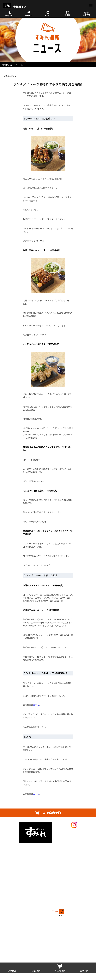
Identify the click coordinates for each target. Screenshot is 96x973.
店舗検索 (11, 877)
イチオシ (48, 13)
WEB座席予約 (52, 813)
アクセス (12, 970)
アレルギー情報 (15, 870)
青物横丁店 (14, 7)
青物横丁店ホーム (10, 64)
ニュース (22, 64)
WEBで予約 (60, 970)
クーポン (28, 14)
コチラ (36, 704)
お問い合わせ (14, 896)
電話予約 (84, 970)
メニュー (11, 847)
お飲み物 (86, 13)
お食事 (67, 13)
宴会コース (9, 14)
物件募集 (11, 891)
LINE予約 (35, 970)
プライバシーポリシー (18, 901)
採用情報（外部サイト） (18, 882)
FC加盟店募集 (14, 887)
